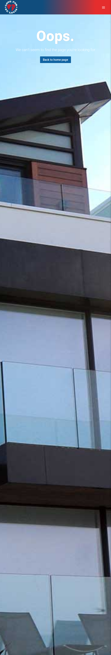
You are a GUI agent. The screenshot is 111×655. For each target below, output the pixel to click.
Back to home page (55, 59)
